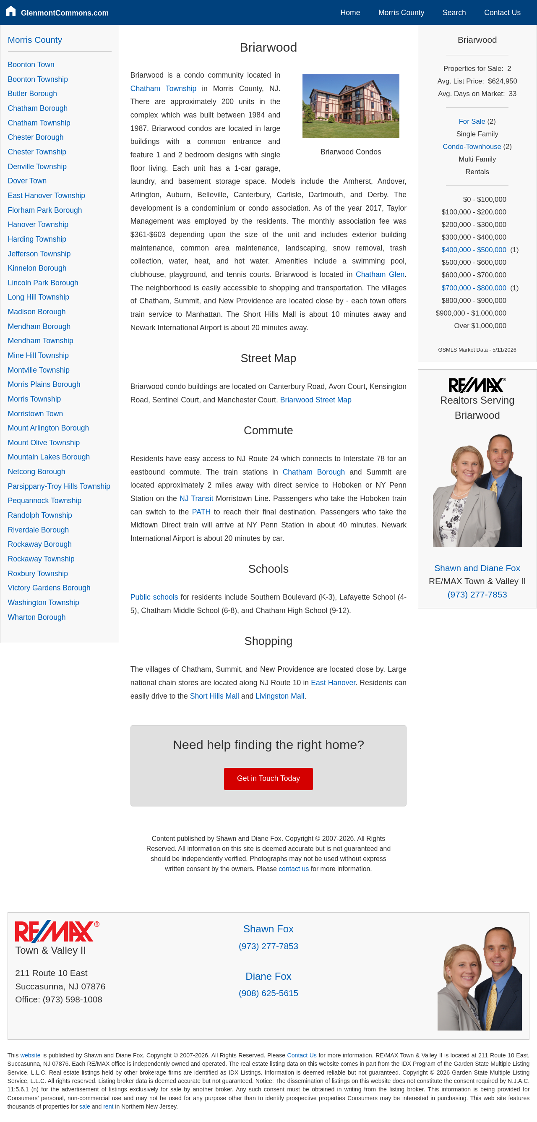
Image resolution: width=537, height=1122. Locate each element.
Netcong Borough (36, 471)
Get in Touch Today (268, 778)
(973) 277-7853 (477, 594)
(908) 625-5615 (268, 993)
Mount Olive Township (44, 442)
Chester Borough (36, 137)
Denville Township (37, 166)
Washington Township (43, 602)
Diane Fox (268, 976)
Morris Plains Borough (44, 384)
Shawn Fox (268, 928)
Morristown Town (35, 414)
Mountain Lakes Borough (49, 457)
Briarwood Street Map (316, 400)
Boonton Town (31, 64)
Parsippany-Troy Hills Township (59, 486)
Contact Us (502, 12)
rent (108, 1106)
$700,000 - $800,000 (474, 288)
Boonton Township (38, 79)
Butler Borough (32, 93)
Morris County (401, 12)
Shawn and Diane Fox (477, 568)
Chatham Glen (380, 274)
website (31, 1055)
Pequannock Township (45, 500)
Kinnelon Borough (37, 268)
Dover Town (27, 181)
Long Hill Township (38, 297)
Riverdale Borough (38, 530)
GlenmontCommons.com (65, 13)
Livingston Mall (279, 696)
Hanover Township (38, 224)
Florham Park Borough (45, 210)
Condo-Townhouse (472, 147)
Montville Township (39, 370)
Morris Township (34, 399)
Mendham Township (40, 341)
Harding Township (37, 239)
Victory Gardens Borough (49, 588)
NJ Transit (196, 498)
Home (350, 12)
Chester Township (37, 152)
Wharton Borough (37, 617)
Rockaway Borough (40, 544)
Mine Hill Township (38, 355)
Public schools (154, 597)
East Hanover (333, 682)
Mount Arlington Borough (48, 428)
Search (454, 12)
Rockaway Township (41, 559)
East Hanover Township (47, 195)
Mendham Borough (39, 326)
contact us (294, 868)
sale (84, 1106)
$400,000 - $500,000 (474, 250)
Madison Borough (37, 312)
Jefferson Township (39, 254)
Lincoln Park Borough (43, 283)
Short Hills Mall (214, 696)
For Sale (472, 121)
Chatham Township (163, 88)
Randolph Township (40, 515)
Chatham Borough (314, 472)
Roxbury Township (38, 573)
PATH (201, 512)
